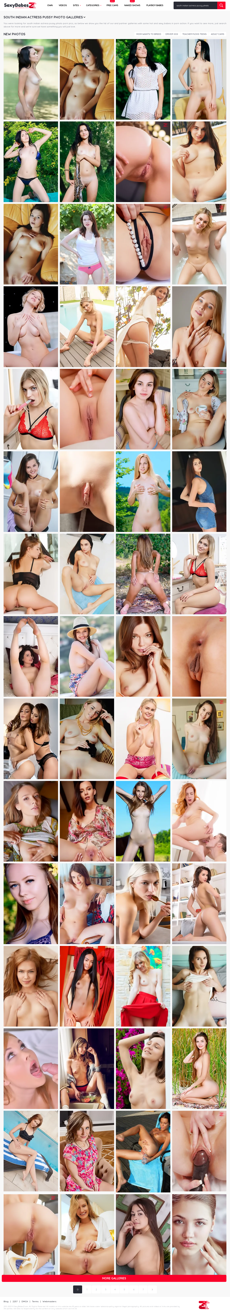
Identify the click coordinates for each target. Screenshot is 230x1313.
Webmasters (49, 1301)
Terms (35, 1301)
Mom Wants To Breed (148, 34)
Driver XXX (171, 34)
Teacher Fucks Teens (194, 34)
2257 (15, 1301)
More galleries (114, 1278)
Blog (6, 1301)
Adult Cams (217, 34)
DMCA (25, 1301)
